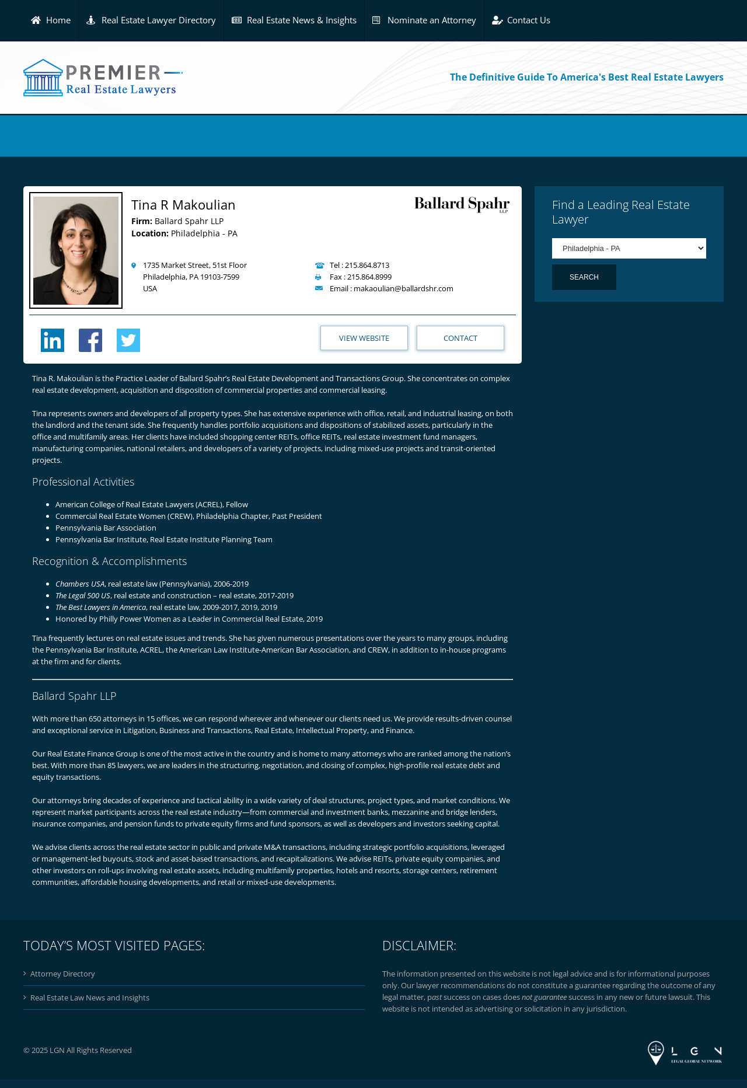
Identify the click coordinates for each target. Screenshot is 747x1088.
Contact (460, 338)
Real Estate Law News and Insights (89, 997)
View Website (364, 338)
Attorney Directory (62, 973)
